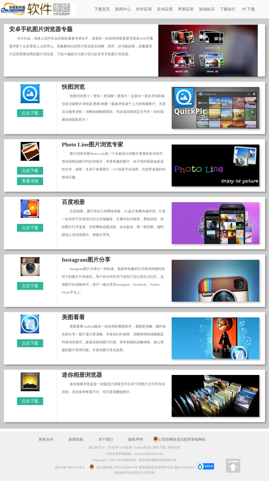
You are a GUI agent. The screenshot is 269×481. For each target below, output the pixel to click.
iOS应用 (126, 447)
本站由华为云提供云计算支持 (134, 472)
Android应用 (142, 447)
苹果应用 (186, 9)
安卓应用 (165, 9)
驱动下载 (159, 447)
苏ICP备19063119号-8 (69, 467)
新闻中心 (123, 9)
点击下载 (30, 113)
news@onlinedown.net (148, 454)
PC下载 (248, 9)
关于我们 (105, 439)
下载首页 (102, 9)
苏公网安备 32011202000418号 (112, 467)
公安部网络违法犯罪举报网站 (182, 439)
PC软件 (113, 447)
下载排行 (228, 9)
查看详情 (30, 181)
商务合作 (46, 439)
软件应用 (144, 9)
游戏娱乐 (207, 9)
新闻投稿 (76, 439)
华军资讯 (174, 447)
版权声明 (135, 439)
